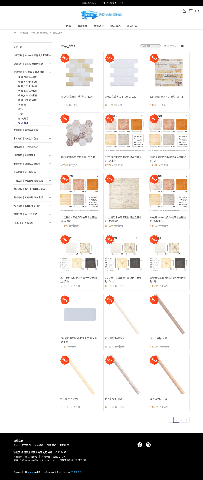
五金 (20, 113)
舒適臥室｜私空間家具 (24, 155)
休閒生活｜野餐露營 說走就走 (28, 180)
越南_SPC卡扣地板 (27, 86)
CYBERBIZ (76, 471)
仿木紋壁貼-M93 (158, 338)
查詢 (15, 445)
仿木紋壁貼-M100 (114, 338)
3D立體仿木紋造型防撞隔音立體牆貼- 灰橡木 (78, 219)
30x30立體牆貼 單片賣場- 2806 (76, 96)
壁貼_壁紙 (23, 123)
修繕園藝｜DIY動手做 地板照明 (28, 72)
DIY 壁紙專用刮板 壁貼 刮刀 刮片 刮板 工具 (79, 340)
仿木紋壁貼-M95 (114, 398)
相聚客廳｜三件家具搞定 (25, 146)
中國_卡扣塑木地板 (27, 100)
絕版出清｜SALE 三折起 (25, 214)
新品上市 (17, 46)
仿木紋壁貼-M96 (158, 398)
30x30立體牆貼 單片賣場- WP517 (167, 96)
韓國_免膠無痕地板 (27, 76)
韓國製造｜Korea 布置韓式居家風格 (31, 55)
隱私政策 (64, 445)
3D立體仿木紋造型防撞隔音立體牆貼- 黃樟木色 (168, 219)
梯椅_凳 (22, 104)
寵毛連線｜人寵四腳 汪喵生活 (28, 197)
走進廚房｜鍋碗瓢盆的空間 (26, 163)
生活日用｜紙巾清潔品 (24, 172)
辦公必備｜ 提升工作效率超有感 (29, 189)
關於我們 (99, 26)
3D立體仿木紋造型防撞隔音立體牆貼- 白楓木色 (123, 219)
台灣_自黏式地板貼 (27, 90)
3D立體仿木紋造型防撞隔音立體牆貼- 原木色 (123, 158)
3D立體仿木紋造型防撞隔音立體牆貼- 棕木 (168, 158)
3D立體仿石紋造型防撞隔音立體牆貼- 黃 (168, 279)
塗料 (20, 109)
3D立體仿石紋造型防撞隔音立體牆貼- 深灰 (78, 279)
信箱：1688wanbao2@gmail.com (31, 460)
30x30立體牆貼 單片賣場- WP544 (77, 157)
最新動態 (82, 26)
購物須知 (51, 445)
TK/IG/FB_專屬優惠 (23, 222)
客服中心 (115, 26)
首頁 (68, 26)
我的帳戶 (38, 445)
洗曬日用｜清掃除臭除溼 (25, 130)
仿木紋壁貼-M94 (69, 398)
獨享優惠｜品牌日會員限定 (26, 205)
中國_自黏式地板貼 (27, 95)
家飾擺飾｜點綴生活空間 (25, 138)
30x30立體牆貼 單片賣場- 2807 (121, 96)
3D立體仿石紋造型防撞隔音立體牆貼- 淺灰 (123, 279)
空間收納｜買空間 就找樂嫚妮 (28, 63)
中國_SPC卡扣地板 (27, 81)
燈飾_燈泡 (23, 118)
